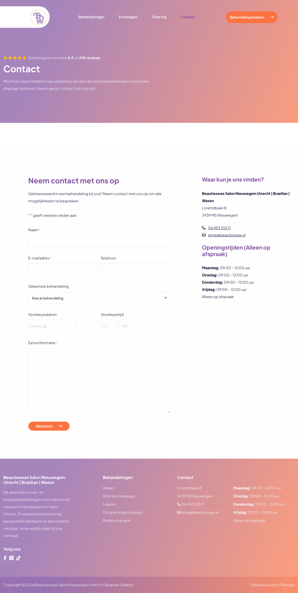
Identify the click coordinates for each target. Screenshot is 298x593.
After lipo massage (119, 496)
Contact (188, 17)
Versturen (44, 426)
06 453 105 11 (219, 227)
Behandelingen (91, 17)
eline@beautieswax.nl (227, 235)
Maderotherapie (117, 520)
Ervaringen (128, 17)
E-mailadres (39, 258)
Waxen (108, 488)
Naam (34, 230)
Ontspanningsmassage (123, 512)
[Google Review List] (149, 133)
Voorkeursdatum (42, 314)
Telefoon (108, 258)
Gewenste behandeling (48, 286)
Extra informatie (42, 343)
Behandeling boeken (247, 17)
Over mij (159, 17)
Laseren (109, 504)
